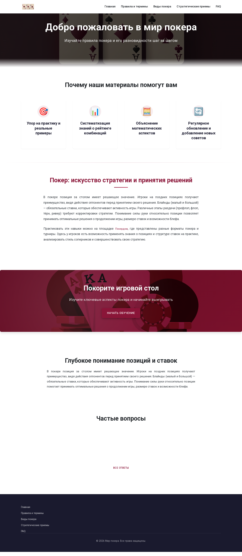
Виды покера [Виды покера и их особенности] (164, 6)
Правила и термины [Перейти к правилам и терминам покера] (34, 515)
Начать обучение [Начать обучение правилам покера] (121, 313)
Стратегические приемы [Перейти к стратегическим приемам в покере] (36, 528)
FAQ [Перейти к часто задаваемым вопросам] (23, 535)
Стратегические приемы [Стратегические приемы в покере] (194, 6)
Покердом (121, 228)
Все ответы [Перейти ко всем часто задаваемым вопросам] (121, 469)
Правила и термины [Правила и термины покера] (136, 6)
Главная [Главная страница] (113, 6)
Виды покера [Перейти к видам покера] (29, 522)
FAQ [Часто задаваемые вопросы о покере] (218, 6)
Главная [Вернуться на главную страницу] (26, 509)
